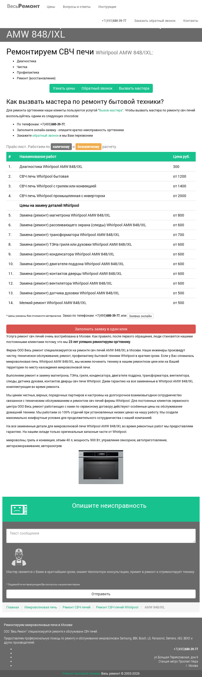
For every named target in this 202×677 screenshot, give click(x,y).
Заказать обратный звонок (154, 20)
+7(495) (114, 20)
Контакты (190, 20)
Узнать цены (64, 88)
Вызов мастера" (111, 110)
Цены (51, 6)
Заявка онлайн (140, 316)
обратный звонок (45, 135)
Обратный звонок (97, 88)
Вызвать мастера (134, 88)
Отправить (101, 593)
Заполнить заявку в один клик (101, 328)
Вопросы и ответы (76, 6)
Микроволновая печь (40, 607)
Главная (12, 607)
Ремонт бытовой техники (81, 673)
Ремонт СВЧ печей (76, 607)
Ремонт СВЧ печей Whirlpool (117, 607)
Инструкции (107, 6)
